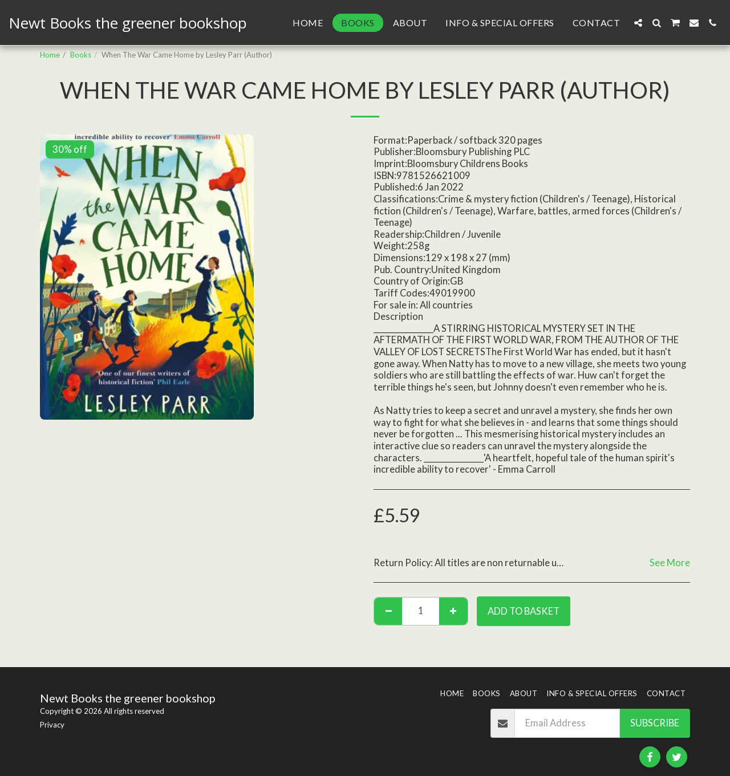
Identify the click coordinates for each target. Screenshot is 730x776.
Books (80, 54)
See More (670, 562)
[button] (638, 22)
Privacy (52, 724)
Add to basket (523, 611)
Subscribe (654, 723)
